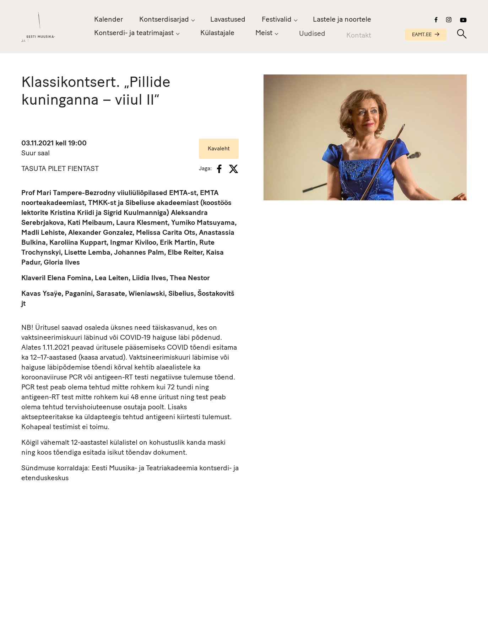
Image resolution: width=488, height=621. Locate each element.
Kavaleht (219, 149)
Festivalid (277, 19)
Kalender (108, 19)
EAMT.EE (425, 35)
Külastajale (217, 33)
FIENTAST (83, 169)
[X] (233, 169)
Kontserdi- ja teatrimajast (134, 33)
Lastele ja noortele (342, 19)
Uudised (312, 35)
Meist (263, 34)
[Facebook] (219, 169)
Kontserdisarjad (164, 19)
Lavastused (227, 19)
